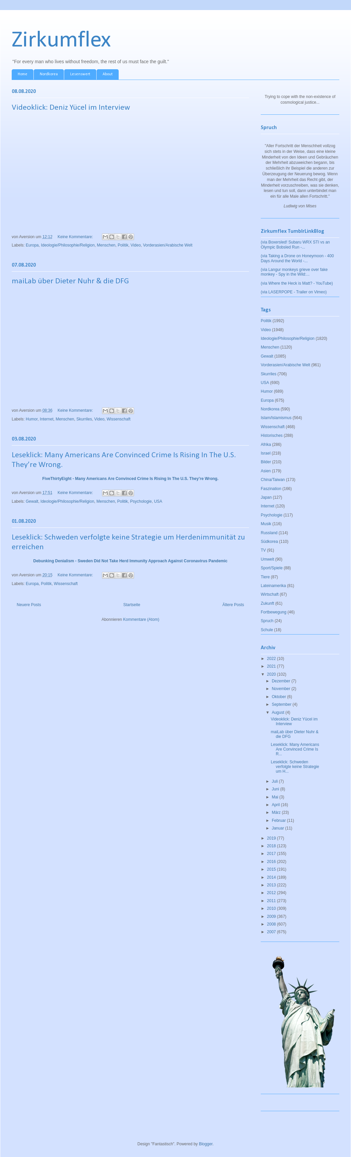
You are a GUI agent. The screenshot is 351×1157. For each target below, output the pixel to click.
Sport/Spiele (271, 568)
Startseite (131, 604)
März (277, 812)
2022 (272, 658)
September (282, 704)
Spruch (267, 620)
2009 (272, 916)
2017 (272, 853)
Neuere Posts (29, 604)
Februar (279, 820)
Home (22, 74)
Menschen (106, 245)
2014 (272, 877)
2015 (272, 869)
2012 (272, 892)
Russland (269, 533)
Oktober (279, 696)
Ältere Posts (233, 604)
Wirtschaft (269, 594)
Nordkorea (49, 74)
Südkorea (269, 541)
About (108, 74)
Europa (32, 245)
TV (263, 550)
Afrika (266, 444)
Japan (266, 497)
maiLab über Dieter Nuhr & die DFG (70, 281)
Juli (275, 781)
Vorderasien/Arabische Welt (168, 245)
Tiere (265, 577)
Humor (31, 419)
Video (136, 245)
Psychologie (141, 501)
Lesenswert (80, 74)
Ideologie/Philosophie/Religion (68, 245)
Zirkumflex (61, 41)
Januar (278, 828)
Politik (123, 245)
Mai (275, 797)
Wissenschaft (118, 419)
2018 (272, 846)
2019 (272, 838)
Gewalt (32, 501)
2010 (272, 908)
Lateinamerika (273, 585)
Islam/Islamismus (276, 417)
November (281, 688)
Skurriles (84, 419)
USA (158, 501)
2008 (272, 924)
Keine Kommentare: (75, 236)
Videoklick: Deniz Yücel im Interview (71, 108)
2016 (272, 861)
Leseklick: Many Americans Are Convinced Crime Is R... (295, 749)
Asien (266, 471)
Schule (267, 630)
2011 (272, 900)
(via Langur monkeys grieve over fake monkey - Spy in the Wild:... (294, 272)
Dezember (281, 681)
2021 (272, 666)
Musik (266, 523)
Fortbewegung (273, 612)
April (276, 804)
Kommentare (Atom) (141, 619)
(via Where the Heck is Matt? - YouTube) (297, 283)
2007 (272, 932)
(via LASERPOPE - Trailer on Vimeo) (294, 292)
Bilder (266, 462)
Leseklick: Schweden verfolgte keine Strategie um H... (295, 767)
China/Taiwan (273, 479)
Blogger (206, 1144)
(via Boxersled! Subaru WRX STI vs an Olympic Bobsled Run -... (295, 244)
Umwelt (267, 559)
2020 (272, 674)
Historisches (271, 435)
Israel (265, 453)
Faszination (271, 488)
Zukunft (267, 603)
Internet (46, 419)
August (278, 712)
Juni (276, 789)
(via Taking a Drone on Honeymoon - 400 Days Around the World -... (297, 258)
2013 (272, 885)
